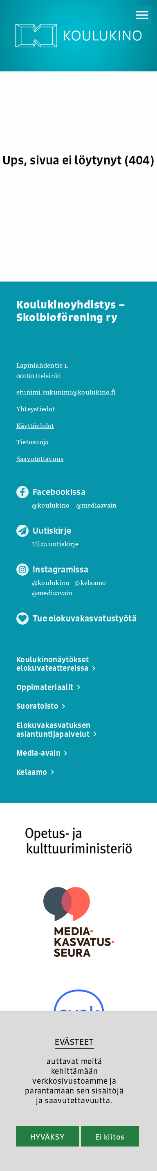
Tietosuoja (32, 441)
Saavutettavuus (39, 458)
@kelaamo (90, 582)
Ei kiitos (110, 1137)
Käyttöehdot (35, 425)
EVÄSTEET (74, 1042)
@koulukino (51, 505)
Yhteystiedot (35, 408)
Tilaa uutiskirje (55, 543)
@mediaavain (96, 505)
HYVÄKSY (47, 1137)
